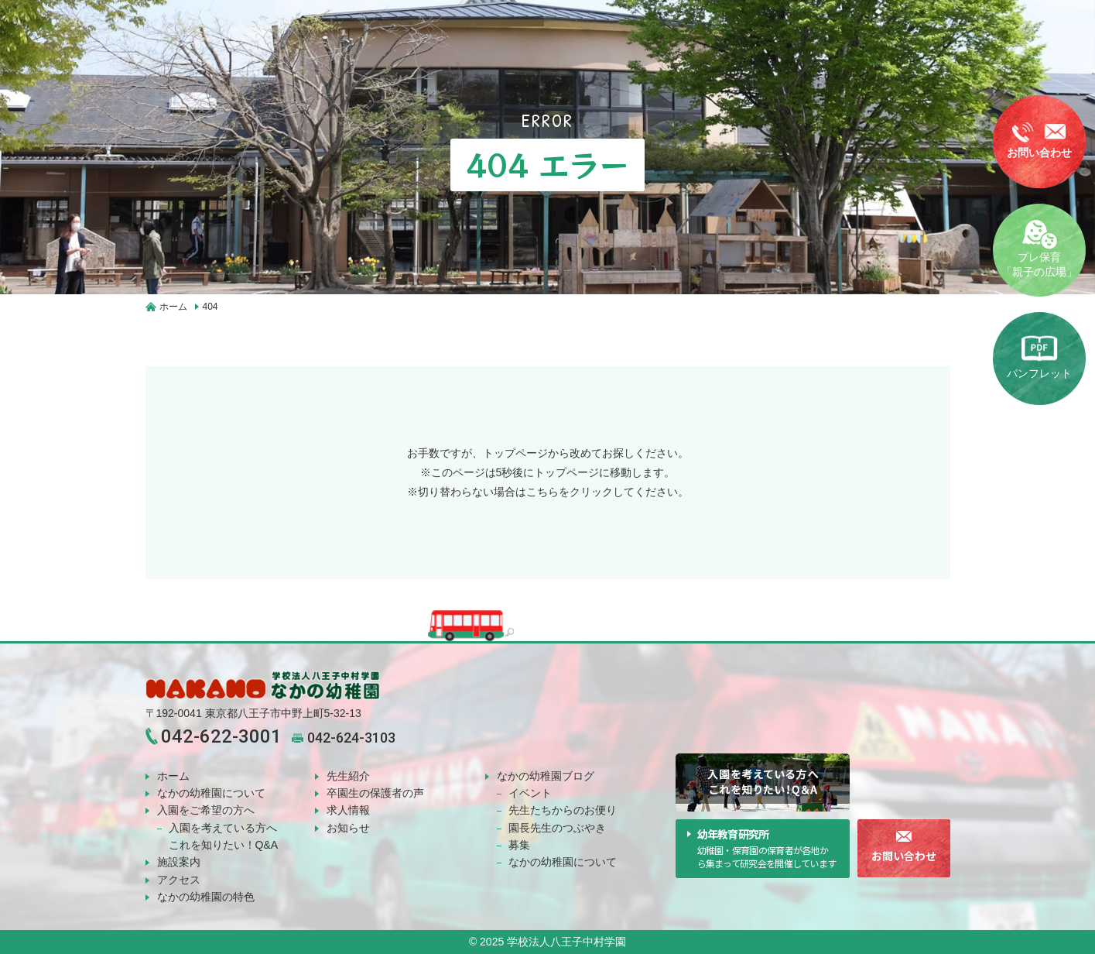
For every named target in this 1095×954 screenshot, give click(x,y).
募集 (519, 845)
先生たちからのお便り (562, 810)
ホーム (173, 776)
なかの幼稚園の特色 (206, 897)
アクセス (178, 879)
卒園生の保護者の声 (375, 793)
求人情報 (348, 810)
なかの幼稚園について (211, 793)
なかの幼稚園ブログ (545, 776)
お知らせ (348, 828)
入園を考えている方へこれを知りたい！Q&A (224, 836)
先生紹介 (348, 776)
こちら (542, 492)
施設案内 (178, 862)
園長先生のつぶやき (557, 828)
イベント (530, 793)
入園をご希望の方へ (206, 810)
